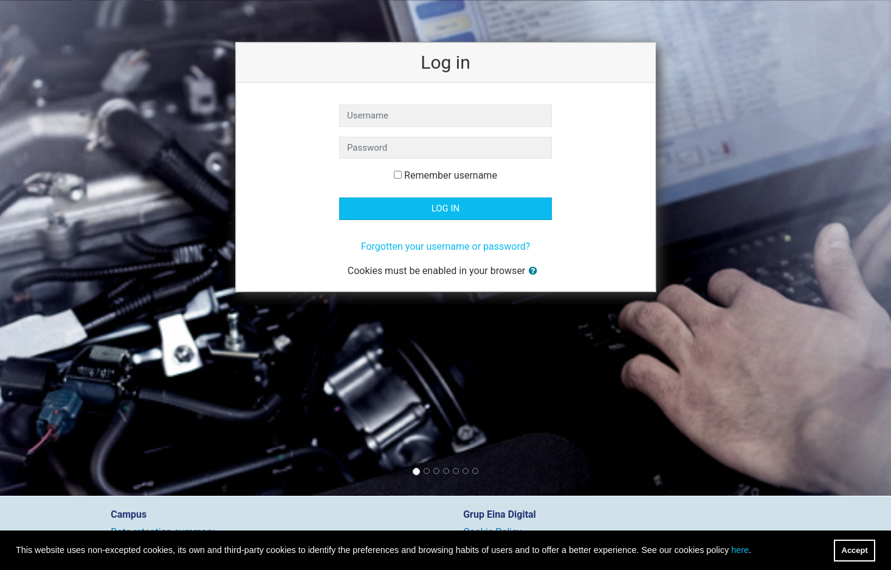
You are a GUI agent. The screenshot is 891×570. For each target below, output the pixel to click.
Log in (446, 208)
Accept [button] (855, 550)
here (740, 550)
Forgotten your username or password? (445, 246)
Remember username (450, 175)
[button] (535, 271)
